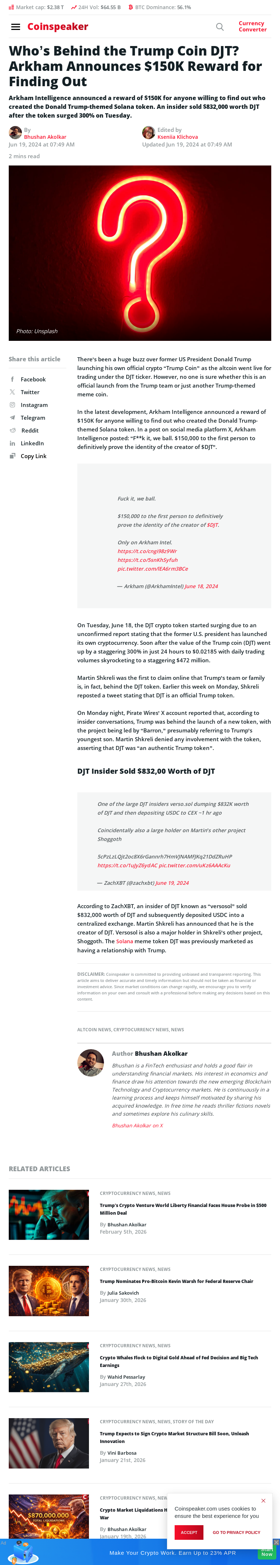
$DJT (212, 524)
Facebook (28, 379)
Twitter (24, 392)
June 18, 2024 (200, 586)
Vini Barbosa (123, 1453)
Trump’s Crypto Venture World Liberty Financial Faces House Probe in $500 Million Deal (183, 1209)
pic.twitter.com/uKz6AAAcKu (193, 865)
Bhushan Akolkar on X (138, 1125)
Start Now (264, 1552)
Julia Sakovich (125, 1292)
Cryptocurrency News (141, 1029)
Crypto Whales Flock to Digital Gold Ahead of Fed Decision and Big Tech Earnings (179, 1361)
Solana (125, 941)
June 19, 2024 (171, 882)
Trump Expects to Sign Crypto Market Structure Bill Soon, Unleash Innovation (174, 1438)
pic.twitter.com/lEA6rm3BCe (152, 568)
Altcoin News (94, 1029)
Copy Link (28, 456)
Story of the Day (193, 1422)
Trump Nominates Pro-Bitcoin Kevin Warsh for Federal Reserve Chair (176, 1281)
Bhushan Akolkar (47, 137)
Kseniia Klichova (179, 137)
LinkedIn (27, 443)
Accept (189, 1532)
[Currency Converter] (245, 28)
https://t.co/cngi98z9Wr (146, 551)
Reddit (24, 430)
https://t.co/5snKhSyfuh (147, 559)
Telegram (27, 417)
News (177, 1029)
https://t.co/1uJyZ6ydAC (126, 865)
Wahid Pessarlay (128, 1376)
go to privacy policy (236, 1532)
